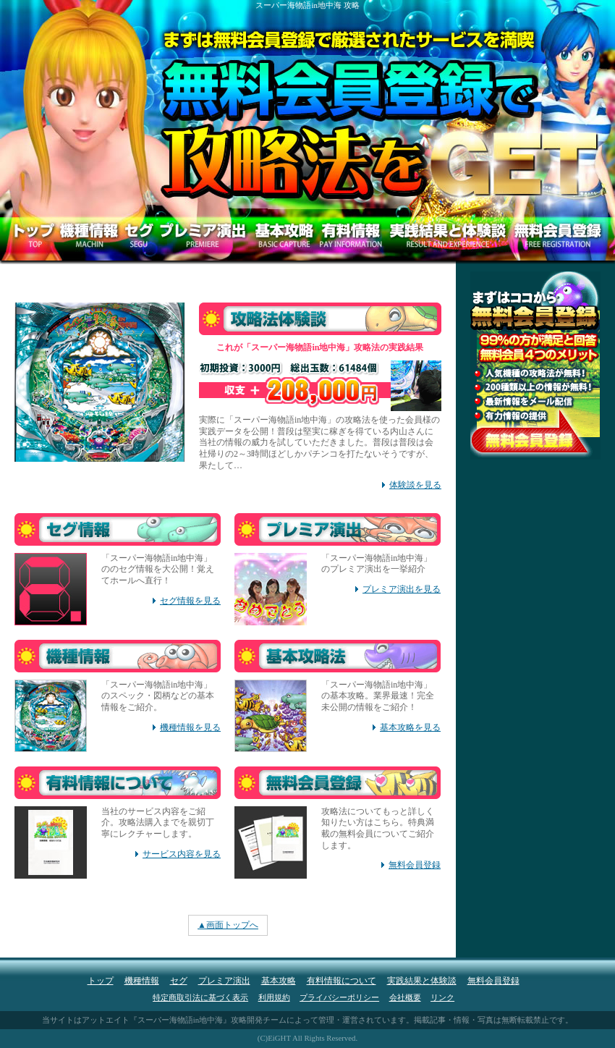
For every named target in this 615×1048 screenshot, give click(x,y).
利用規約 (274, 997)
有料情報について (341, 981)
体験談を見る (415, 485)
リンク (442, 997)
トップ (101, 981)
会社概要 (405, 997)
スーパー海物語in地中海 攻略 (307, 5)
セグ (178, 981)
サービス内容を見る (182, 854)
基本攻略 (278, 981)
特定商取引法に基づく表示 (200, 997)
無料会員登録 (415, 865)
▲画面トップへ (228, 925)
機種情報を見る (190, 727)
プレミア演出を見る (401, 589)
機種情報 (141, 981)
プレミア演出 (224, 981)
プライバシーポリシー (339, 997)
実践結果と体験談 (422, 981)
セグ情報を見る (190, 601)
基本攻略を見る (410, 727)
